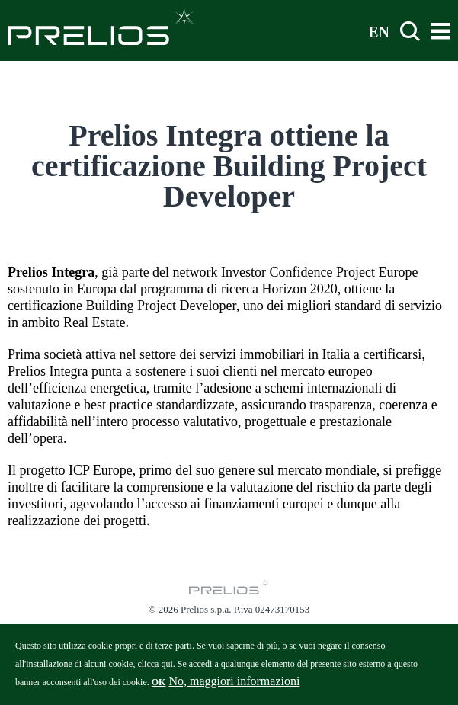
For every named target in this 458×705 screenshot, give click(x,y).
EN (378, 31)
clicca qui (154, 669)
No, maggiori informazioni (233, 686)
